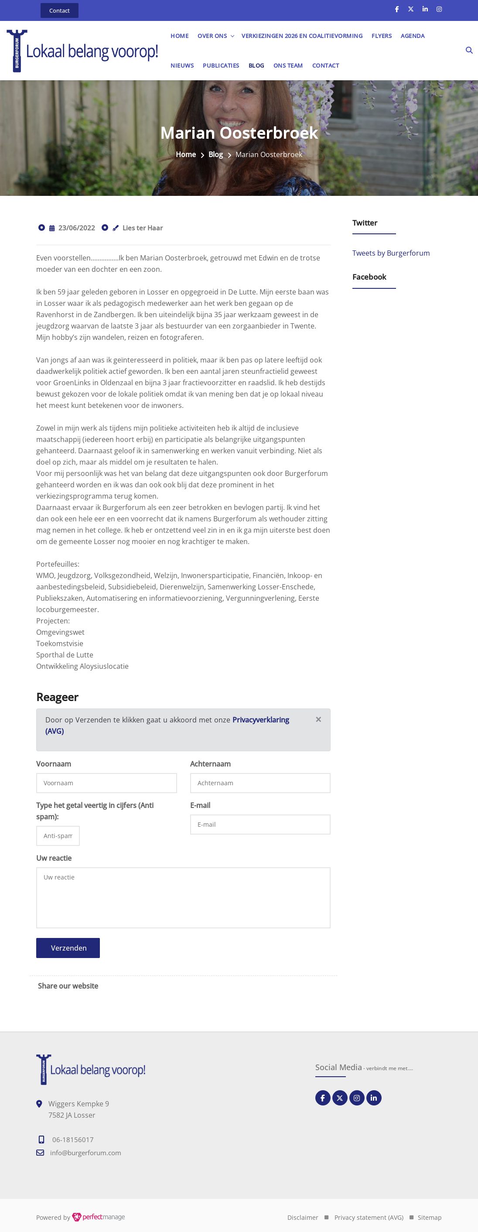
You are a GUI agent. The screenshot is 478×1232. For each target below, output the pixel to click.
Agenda (414, 36)
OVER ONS (213, 36)
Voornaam (53, 764)
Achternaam (210, 764)
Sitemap (430, 1217)
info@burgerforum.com (85, 1152)
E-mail (200, 805)
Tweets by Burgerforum (391, 253)
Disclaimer (302, 1217)
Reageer (57, 696)
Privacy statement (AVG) (369, 1217)
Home (181, 36)
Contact (327, 65)
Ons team (289, 65)
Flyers (383, 36)
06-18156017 (73, 1139)
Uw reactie (54, 858)
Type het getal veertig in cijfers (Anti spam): (95, 811)
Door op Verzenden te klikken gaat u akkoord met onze (138, 720)
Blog (258, 65)
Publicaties (222, 65)
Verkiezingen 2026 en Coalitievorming (303, 36)
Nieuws (183, 65)
